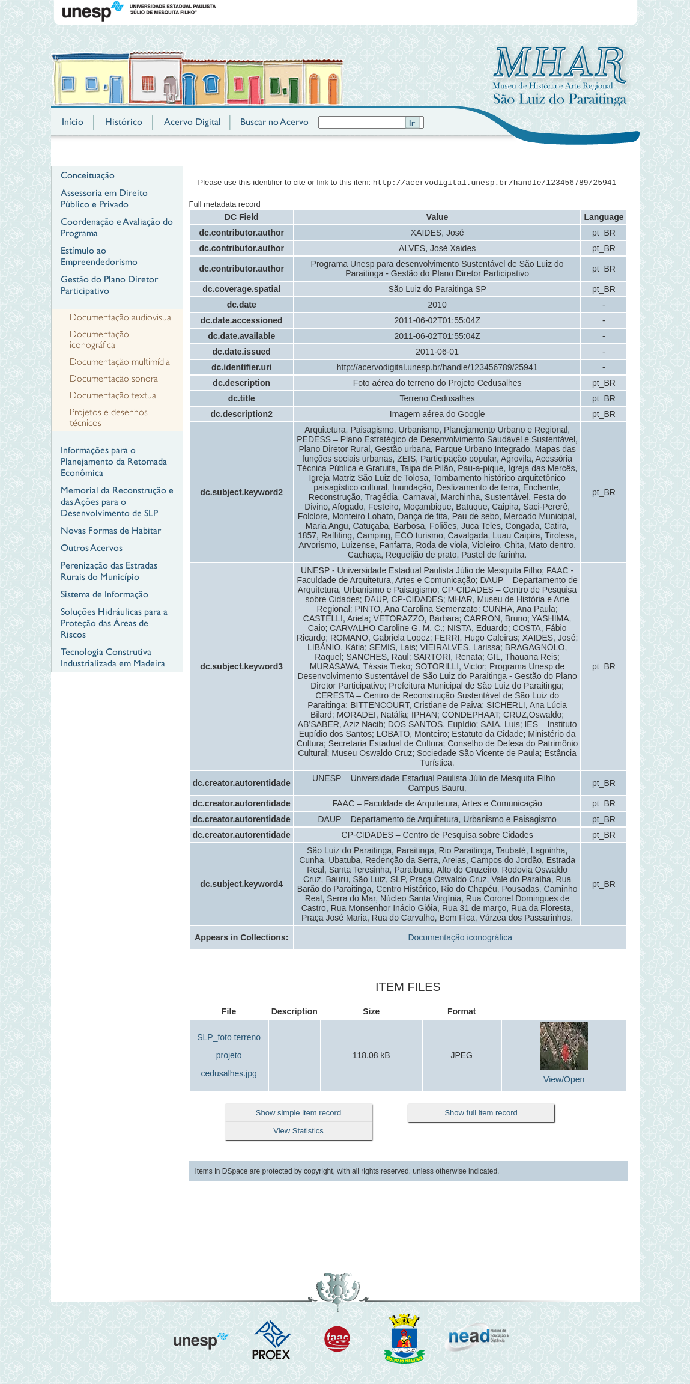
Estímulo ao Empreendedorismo (99, 256)
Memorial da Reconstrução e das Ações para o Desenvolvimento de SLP (117, 501)
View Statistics (298, 1131)
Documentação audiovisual (121, 317)
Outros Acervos (92, 547)
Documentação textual (114, 395)
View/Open (563, 1080)
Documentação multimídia (120, 361)
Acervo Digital (192, 121)
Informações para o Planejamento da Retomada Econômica (114, 461)
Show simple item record (298, 1113)
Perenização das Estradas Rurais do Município (109, 570)
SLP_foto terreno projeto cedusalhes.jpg (229, 1056)
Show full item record (480, 1113)
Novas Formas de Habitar (111, 530)
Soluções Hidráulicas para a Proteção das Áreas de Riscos (114, 623)
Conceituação (88, 175)
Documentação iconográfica (99, 339)
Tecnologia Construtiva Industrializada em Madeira (113, 657)
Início (72, 121)
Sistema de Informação (104, 594)
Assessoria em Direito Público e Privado (104, 198)
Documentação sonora (114, 378)
